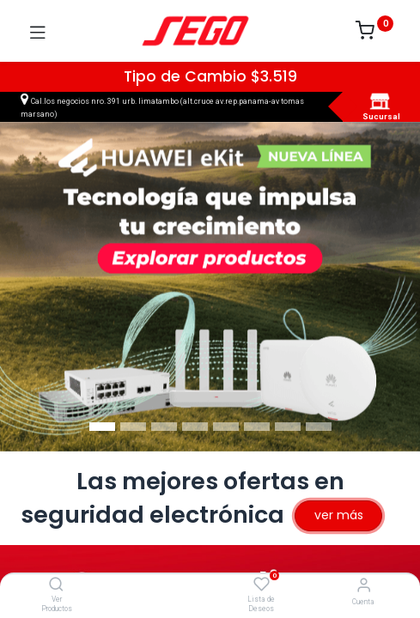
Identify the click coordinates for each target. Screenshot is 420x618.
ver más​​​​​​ (338, 515)
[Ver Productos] (56, 585)
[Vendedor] (364, 585)
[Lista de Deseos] (262, 584)
